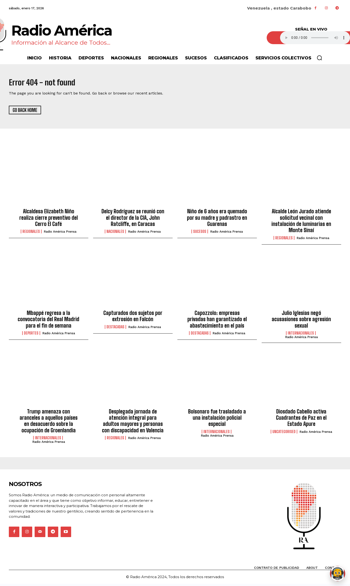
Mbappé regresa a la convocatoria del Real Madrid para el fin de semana (48, 321)
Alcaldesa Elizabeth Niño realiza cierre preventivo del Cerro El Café (48, 219)
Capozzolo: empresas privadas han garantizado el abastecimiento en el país (217, 321)
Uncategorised (284, 433)
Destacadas (115, 329)
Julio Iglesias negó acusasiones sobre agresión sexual (301, 321)
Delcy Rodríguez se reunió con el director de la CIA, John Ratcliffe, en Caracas (132, 219)
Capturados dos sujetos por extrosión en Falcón (132, 318)
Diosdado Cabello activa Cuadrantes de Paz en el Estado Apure (301, 419)
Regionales (31, 233)
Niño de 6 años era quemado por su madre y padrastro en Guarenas (217, 219)
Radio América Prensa (60, 233)
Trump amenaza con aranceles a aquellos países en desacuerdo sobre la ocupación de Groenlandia (49, 422)
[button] (319, 57)
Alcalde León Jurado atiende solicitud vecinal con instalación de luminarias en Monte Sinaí (301, 222)
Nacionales (115, 233)
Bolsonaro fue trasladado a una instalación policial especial (217, 419)
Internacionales (301, 335)
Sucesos (199, 233)
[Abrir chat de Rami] (337, 573)
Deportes (31, 335)
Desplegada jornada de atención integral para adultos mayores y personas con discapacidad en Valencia (133, 422)
